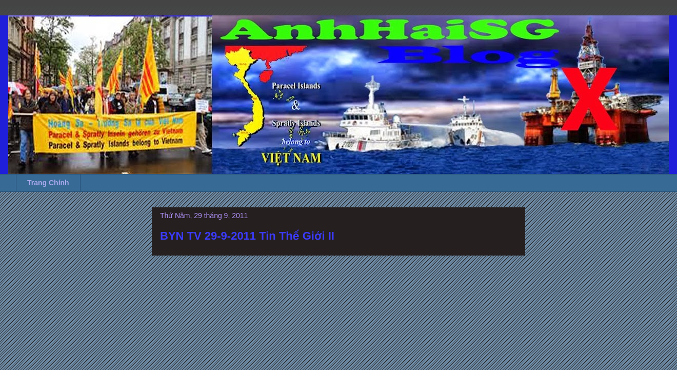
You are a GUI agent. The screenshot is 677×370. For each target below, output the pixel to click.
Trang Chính (48, 183)
